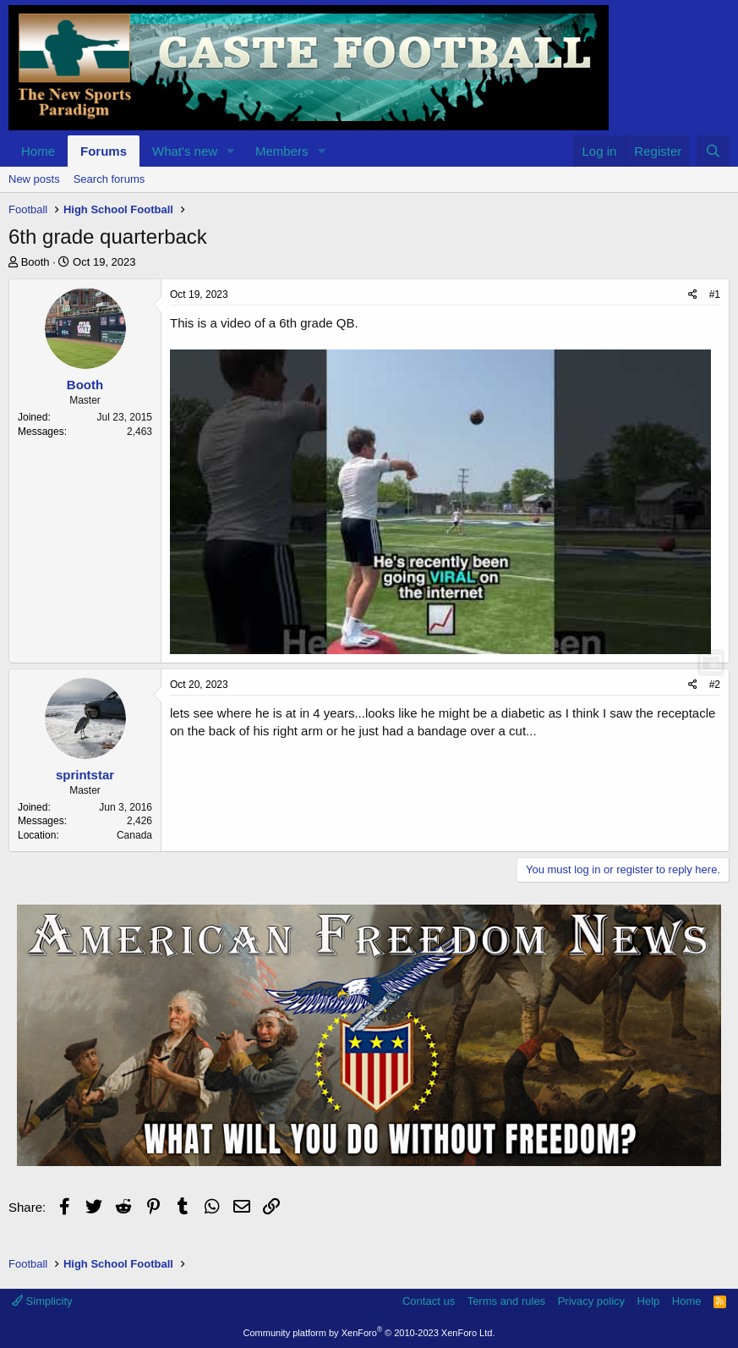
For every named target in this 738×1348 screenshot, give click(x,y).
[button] (231, 151)
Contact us (428, 1301)
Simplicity (42, 1301)
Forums (103, 151)
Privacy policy (591, 1301)
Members (282, 151)
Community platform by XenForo (369, 1333)
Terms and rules (506, 1301)
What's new (184, 151)
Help (648, 1301)
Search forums (109, 179)
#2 (714, 685)
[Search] (713, 151)
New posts (34, 179)
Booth (35, 262)
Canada (134, 835)
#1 (714, 294)
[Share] (692, 295)
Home (38, 151)
